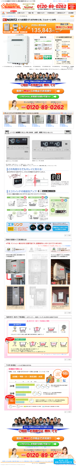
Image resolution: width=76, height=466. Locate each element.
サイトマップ (73, 1)
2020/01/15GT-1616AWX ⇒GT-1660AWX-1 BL (38, 125)
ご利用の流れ (26, 461)
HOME (3, 16)
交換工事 (14, 461)
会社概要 (37, 461)
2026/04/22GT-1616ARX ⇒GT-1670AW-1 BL (10, 125)
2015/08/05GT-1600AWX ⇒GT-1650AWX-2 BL (66, 125)
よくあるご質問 (65, 1)
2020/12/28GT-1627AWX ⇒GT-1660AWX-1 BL (24, 125)
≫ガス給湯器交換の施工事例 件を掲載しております (60, 113)
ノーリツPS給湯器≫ (54, 245)
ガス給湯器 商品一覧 (10, 16)
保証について (20, 461)
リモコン (58, 50)
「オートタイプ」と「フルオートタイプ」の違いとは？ (55, 354)
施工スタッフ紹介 (57, 1)
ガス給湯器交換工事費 (61, 60)
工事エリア (32, 461)
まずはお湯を (9, 461)
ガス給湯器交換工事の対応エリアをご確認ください (38, 447)
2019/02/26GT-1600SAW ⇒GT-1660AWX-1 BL (52, 125)
